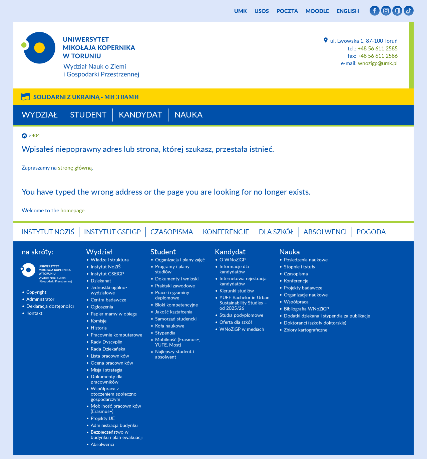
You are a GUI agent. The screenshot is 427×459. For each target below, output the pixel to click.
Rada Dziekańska (108, 349)
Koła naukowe (169, 326)
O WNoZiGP (233, 260)
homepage (72, 210)
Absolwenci (325, 232)
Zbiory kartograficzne (305, 330)
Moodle (317, 11)
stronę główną (75, 168)
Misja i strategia (106, 370)
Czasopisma (171, 232)
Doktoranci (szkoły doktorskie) (315, 323)
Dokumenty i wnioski (176, 279)
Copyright (36, 292)
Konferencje (226, 232)
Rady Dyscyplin (106, 342)
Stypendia (165, 333)
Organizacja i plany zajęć (180, 260)
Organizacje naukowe (306, 295)
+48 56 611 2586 (378, 56)
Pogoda (371, 232)
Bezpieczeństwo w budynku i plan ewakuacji (116, 435)
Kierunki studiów (237, 291)
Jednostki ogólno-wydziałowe (109, 290)
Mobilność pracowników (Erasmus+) (116, 409)
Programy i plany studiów (172, 269)
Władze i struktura (110, 260)
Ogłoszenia (102, 307)
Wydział (40, 115)
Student (88, 115)
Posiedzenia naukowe (306, 260)
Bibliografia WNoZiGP (306, 309)
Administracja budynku (114, 425)
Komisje (98, 321)
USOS (262, 11)
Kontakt (34, 313)
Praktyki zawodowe (175, 286)
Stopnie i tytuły (299, 267)
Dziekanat (101, 281)
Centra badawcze (108, 300)
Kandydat (140, 115)
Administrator (40, 299)
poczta (287, 11)
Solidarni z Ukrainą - (86, 97)
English (348, 11)
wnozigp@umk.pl (378, 63)
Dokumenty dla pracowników (106, 380)
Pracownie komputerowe (116, 335)
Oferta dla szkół (236, 322)
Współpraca (296, 302)
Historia (99, 328)
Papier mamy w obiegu (114, 314)
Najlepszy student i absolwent (174, 355)
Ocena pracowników (112, 363)
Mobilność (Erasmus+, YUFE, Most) (177, 342)
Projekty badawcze (303, 288)
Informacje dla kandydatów (234, 269)
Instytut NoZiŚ (47, 232)
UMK (240, 11)
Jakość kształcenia (173, 312)
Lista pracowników (110, 356)
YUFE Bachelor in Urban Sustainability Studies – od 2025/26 (245, 303)
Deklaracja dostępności (50, 306)
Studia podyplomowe (241, 315)
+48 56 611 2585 (378, 48)
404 (36, 136)
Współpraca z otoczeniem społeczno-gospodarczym (114, 394)
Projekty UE (103, 418)
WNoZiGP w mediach (242, 329)
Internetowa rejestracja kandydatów (243, 281)
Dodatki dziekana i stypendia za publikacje (327, 316)
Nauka (188, 115)
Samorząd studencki (175, 319)
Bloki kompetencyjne (176, 305)
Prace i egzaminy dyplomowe (172, 295)
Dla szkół (276, 232)
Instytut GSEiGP (112, 232)
